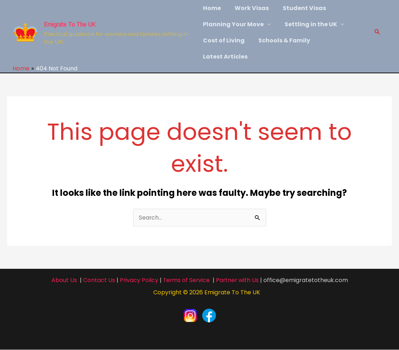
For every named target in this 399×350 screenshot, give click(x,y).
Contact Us (98, 280)
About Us (63, 280)
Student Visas (299, 8)
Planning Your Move (233, 24)
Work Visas (249, 8)
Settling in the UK (308, 24)
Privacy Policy (138, 280)
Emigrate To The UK (69, 24)
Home (212, 8)
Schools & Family (282, 40)
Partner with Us (238, 280)
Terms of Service (186, 280)
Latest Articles (225, 56)
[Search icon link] (377, 32)
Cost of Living (224, 40)
